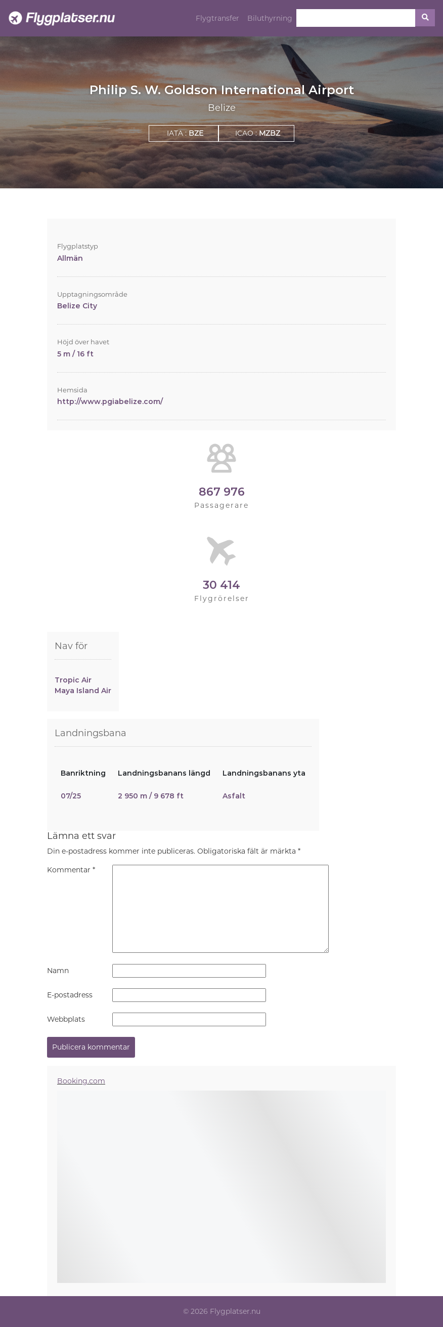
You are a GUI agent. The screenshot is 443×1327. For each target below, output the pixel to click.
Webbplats (66, 1019)
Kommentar (71, 869)
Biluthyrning (269, 18)
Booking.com (81, 1080)
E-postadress (70, 994)
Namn (58, 970)
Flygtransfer (217, 18)
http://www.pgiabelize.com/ (110, 401)
